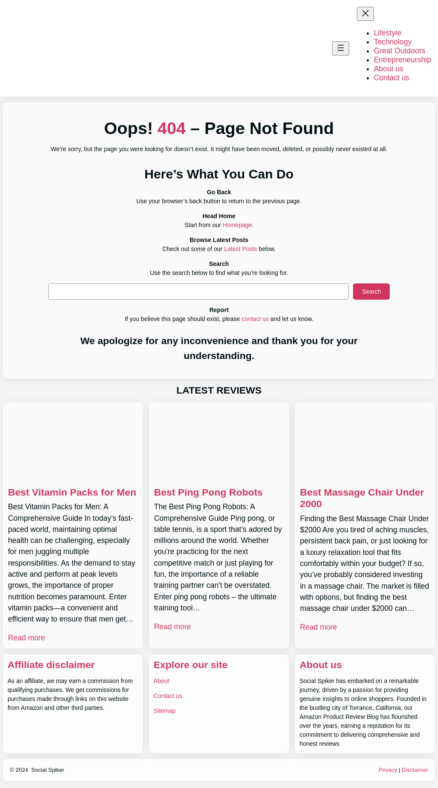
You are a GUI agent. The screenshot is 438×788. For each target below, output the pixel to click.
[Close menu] (365, 14)
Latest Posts (240, 248)
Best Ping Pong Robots (208, 492)
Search (371, 291)
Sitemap (164, 710)
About (161, 680)
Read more (26, 637)
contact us (255, 318)
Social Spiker (47, 770)
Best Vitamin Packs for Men (72, 492)
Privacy (388, 770)
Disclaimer (415, 770)
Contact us (168, 695)
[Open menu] (340, 48)
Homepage (237, 225)
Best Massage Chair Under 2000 (362, 498)
